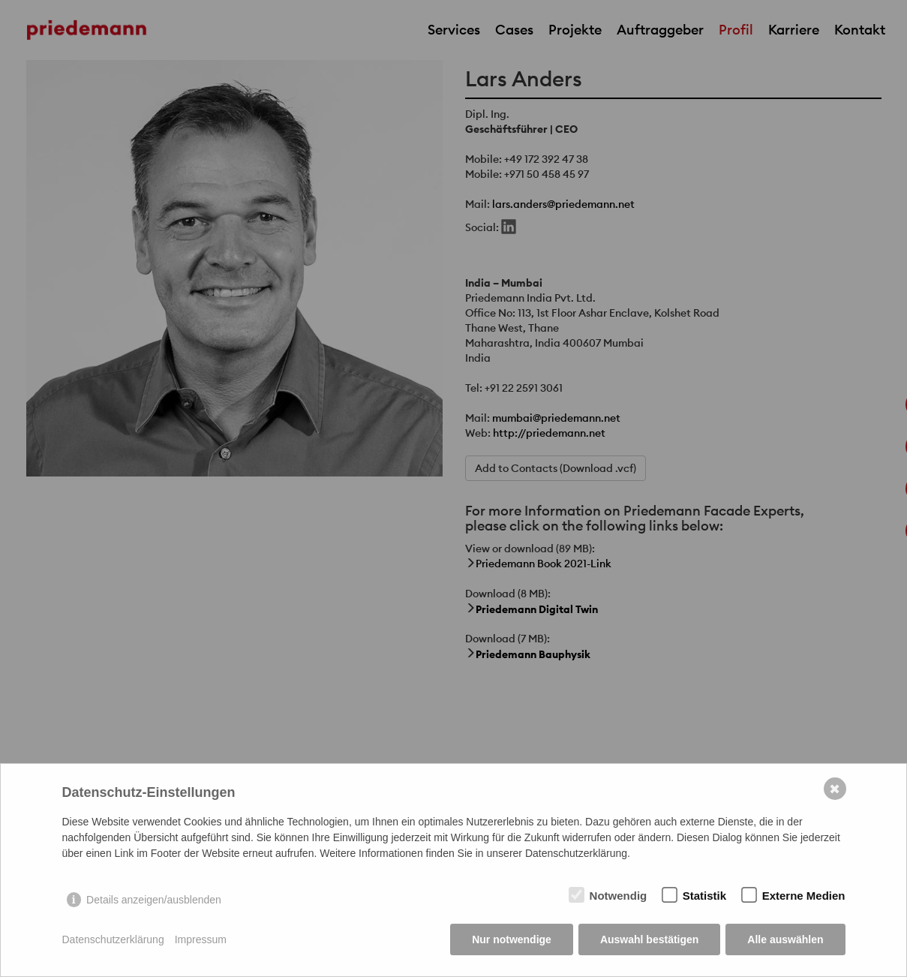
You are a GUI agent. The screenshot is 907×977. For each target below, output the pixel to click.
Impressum (201, 939)
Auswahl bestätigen (649, 939)
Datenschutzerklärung (113, 939)
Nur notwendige (511, 939)
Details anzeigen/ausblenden (153, 900)
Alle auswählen (785, 939)
